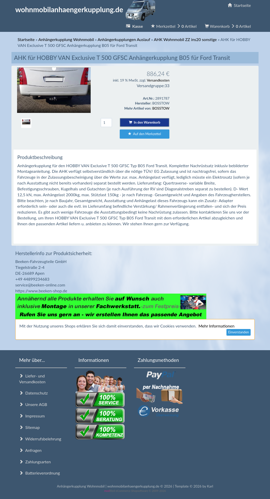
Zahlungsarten (35, 461)
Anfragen (30, 450)
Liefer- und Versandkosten (32, 378)
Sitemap (29, 427)
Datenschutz (33, 392)
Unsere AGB (33, 404)
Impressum (32, 415)
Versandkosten (158, 80)
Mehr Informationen (216, 325)
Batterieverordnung (39, 472)
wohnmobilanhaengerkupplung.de (86, 9)
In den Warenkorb (144, 122)
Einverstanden (238, 332)
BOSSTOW (161, 108)
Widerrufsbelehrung (40, 438)
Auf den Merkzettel (144, 134)
